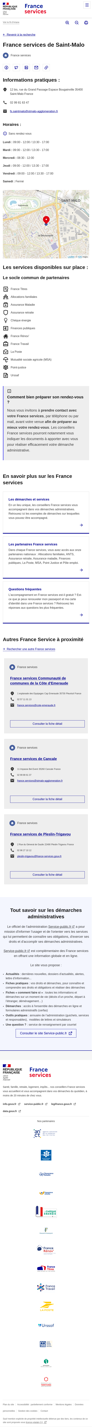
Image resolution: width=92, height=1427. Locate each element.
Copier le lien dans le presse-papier (46, 67)
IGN (80, 257)
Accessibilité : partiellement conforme (34, 1404)
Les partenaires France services (33, 544)
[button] (46, 220)
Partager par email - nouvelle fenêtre (36, 67)
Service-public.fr (59, 926)
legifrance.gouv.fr (62, 1104)
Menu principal (87, 5)
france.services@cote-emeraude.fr (36, 705)
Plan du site (8, 1404)
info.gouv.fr (10, 1104)
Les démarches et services (29, 499)
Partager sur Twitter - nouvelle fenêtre (16, 67)
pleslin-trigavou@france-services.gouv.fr (39, 856)
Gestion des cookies (27, 1411)
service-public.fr (34, 1104)
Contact (44, 1411)
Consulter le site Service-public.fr (43, 1033)
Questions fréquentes (25, 589)
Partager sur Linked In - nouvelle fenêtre (26, 67)
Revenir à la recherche (21, 34)
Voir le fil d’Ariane (11, 22)
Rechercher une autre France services (31, 649)
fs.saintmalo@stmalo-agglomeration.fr (34, 111)
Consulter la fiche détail (47, 723)
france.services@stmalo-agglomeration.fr (40, 780)
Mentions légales (64, 1404)
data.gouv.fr (10, 1111)
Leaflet (71, 257)
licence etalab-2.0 (34, 1422)
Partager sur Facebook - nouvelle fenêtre (6, 67)
